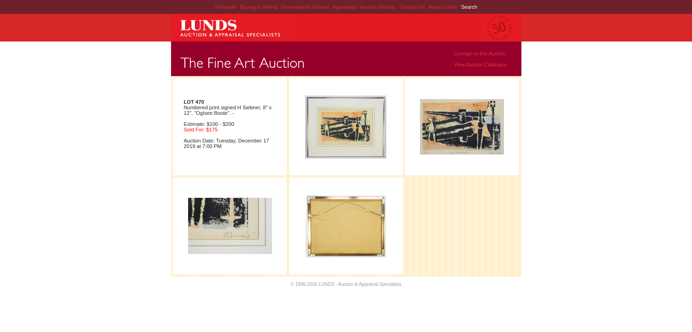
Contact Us (412, 7)
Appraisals (345, 7)
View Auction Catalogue (481, 64)
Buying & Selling (259, 7)
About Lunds (443, 7)
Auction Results (378, 7)
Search (469, 7)
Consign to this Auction (480, 53)
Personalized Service (305, 7)
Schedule (225, 7)
